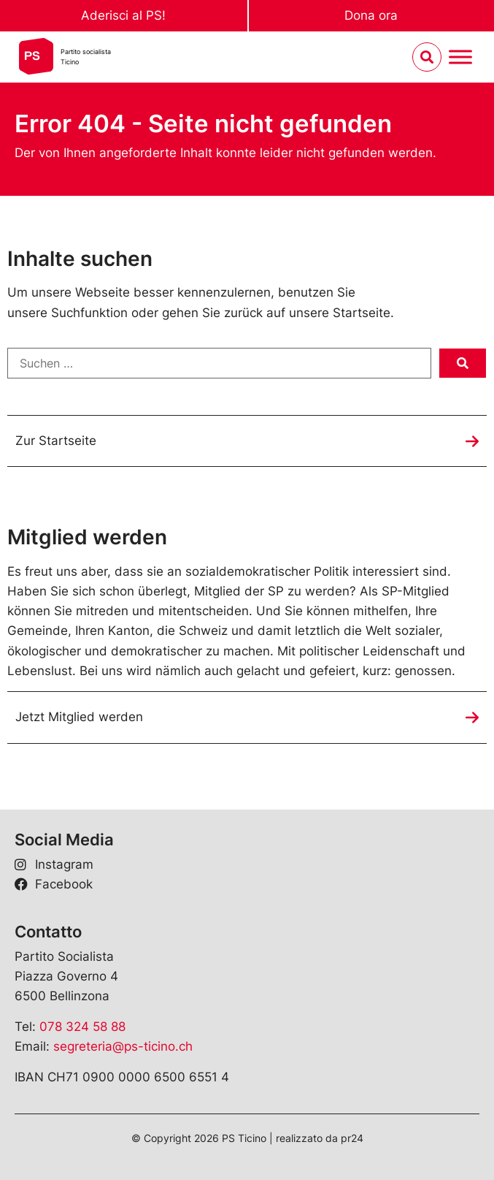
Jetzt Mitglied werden (79, 716)
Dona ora (371, 15)
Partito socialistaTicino (86, 56)
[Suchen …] (219, 363)
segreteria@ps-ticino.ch (123, 1046)
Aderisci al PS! (123, 15)
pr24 (352, 1138)
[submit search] (463, 363)
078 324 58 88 (82, 1026)
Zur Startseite (55, 440)
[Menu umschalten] (460, 57)
